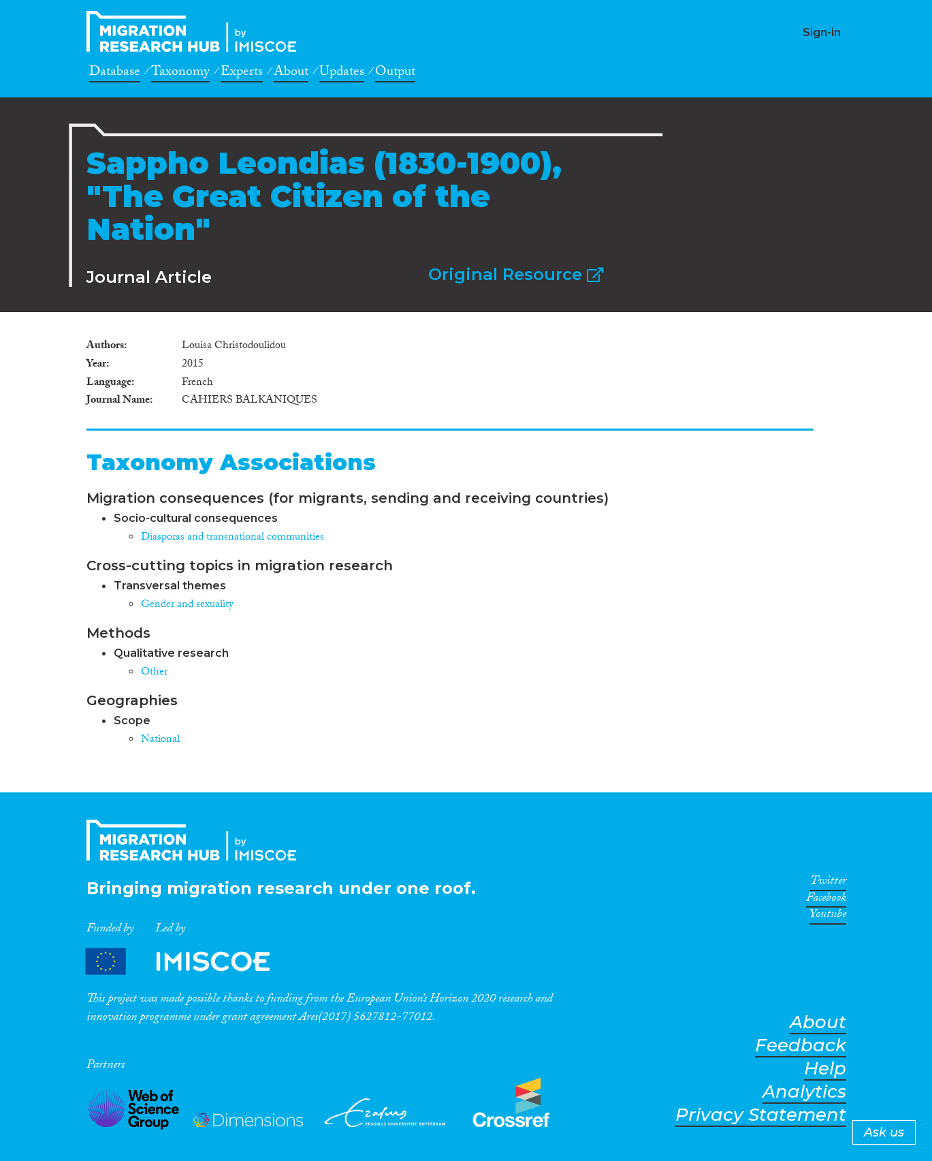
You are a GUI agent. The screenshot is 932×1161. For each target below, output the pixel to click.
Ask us (884, 1132)
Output (395, 73)
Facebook (826, 900)
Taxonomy (180, 73)
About (291, 73)
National (160, 740)
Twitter (828, 883)
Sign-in (822, 32)
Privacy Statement (760, 1115)
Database (114, 73)
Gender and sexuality (187, 605)
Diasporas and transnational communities (232, 538)
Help (825, 1068)
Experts (242, 73)
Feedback (800, 1045)
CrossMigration (195, 31)
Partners (189, 961)
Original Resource (515, 274)
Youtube (827, 916)
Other (154, 673)
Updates (341, 73)
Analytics (804, 1091)
